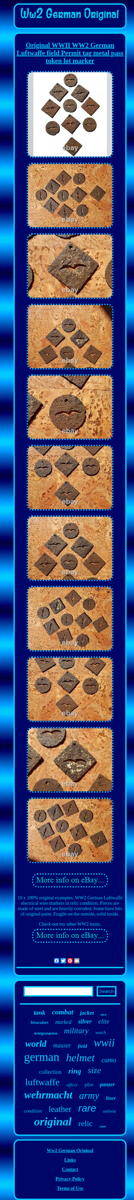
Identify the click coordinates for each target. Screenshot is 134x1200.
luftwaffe (42, 1082)
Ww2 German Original (70, 1150)
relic (85, 1123)
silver (85, 1021)
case (102, 1126)
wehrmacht (48, 1095)
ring (74, 1071)
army (89, 1095)
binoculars (39, 1022)
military (76, 1031)
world (35, 1044)
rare (87, 1108)
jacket (87, 1013)
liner (111, 1098)
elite (103, 1021)
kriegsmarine (45, 1033)
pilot (89, 1084)
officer (72, 1084)
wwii (104, 1043)
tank (39, 1012)
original (52, 1121)
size (94, 1070)
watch (100, 1032)
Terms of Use (70, 1188)
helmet (80, 1058)
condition (33, 1111)
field (82, 1046)
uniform (109, 1111)
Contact (70, 1169)
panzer (107, 1084)
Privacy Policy (70, 1178)
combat (62, 1012)
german (41, 1057)
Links (70, 1160)
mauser (62, 1045)
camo (108, 1060)
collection (50, 1072)
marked (63, 1022)
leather (59, 1109)
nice (103, 1014)
